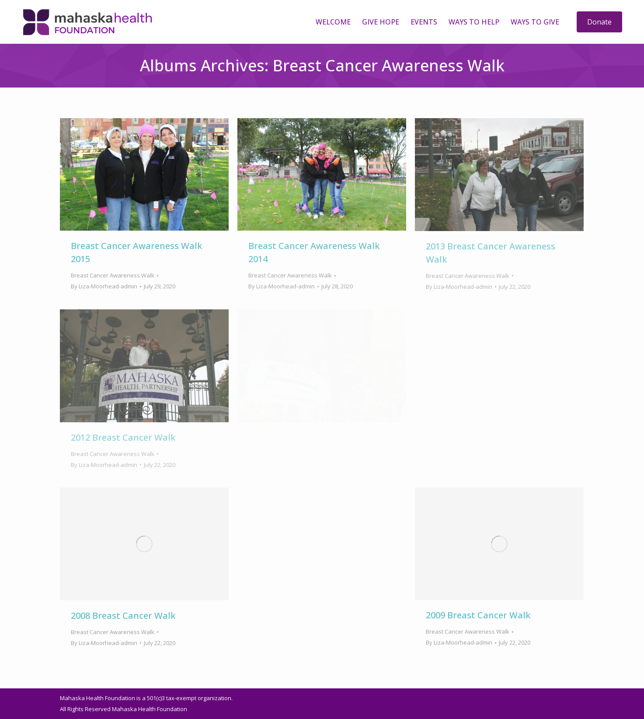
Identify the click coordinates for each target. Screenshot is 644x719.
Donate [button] (599, 22)
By (104, 286)
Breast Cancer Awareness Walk (112, 275)
